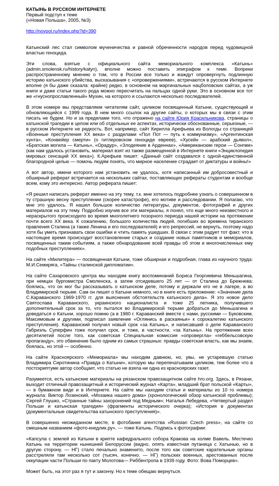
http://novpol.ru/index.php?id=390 (61, 31)
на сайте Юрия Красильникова (189, 118)
